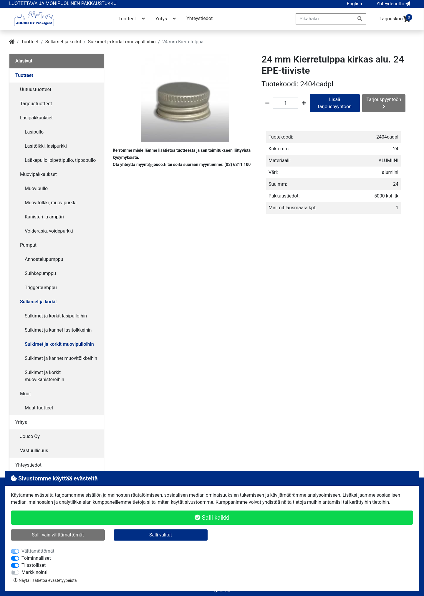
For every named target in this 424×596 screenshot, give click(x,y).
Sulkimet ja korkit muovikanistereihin (44, 376)
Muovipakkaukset (38, 174)
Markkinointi (34, 572)
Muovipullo (36, 188)
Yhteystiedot (199, 18)
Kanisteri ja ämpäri (44, 217)
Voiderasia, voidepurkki (49, 231)
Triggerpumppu (41, 287)
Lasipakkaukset (36, 118)
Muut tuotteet (39, 408)
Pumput (28, 245)
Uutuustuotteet (35, 89)
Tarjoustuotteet (36, 103)
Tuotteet (132, 18)
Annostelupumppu (44, 259)
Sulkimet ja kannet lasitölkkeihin (58, 330)
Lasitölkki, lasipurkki (46, 146)
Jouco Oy (30, 436)
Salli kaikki (212, 517)
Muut (25, 393)
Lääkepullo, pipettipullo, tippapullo (60, 160)
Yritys (166, 18)
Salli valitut (160, 535)
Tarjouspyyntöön (383, 103)
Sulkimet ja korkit (63, 42)
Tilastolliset (33, 565)
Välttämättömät (37, 551)
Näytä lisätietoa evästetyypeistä (45, 580)
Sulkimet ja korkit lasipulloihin (56, 316)
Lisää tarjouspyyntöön (335, 103)
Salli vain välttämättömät (58, 535)
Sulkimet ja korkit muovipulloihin (122, 42)
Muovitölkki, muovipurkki (51, 202)
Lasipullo (34, 132)
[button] (354, 4)
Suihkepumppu (40, 273)
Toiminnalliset (36, 558)
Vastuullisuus (34, 450)
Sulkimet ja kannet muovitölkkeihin (61, 358)
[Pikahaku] (325, 18)
